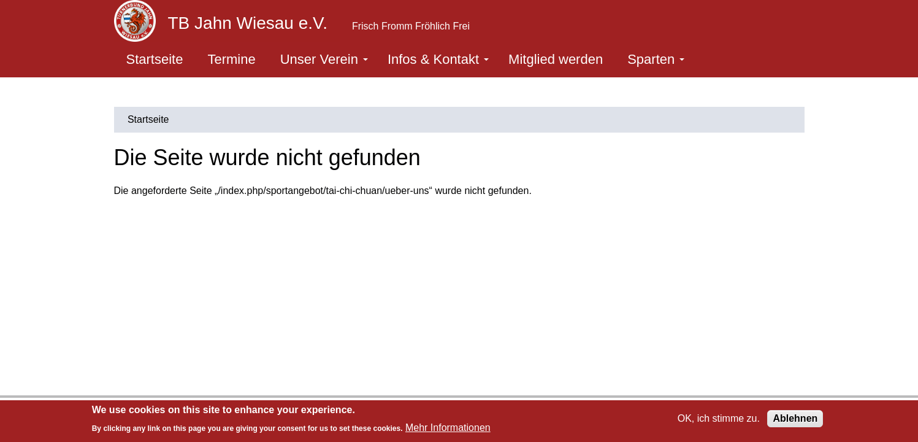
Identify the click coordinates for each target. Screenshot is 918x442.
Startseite (154, 59)
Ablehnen (795, 418)
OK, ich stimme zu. (719, 418)
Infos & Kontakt (438, 59)
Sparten (655, 59)
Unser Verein (324, 59)
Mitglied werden (555, 59)
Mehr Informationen (448, 427)
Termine (231, 59)
